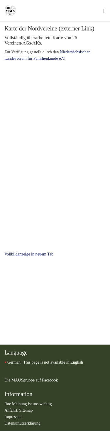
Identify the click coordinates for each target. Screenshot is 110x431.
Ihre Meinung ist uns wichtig (28, 404)
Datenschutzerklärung (22, 423)
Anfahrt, (11, 410)
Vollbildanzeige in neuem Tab (28, 254)
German (14, 362)
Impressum (13, 417)
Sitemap (26, 410)
